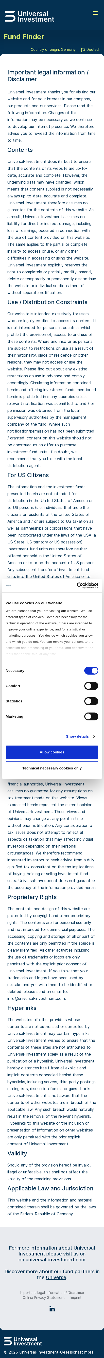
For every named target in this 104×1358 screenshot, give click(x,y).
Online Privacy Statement (44, 1297)
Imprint (76, 1297)
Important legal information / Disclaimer (52, 1292)
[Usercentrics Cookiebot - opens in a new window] (76, 585)
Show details (77, 736)
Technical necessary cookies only (52, 768)
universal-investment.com (56, 1260)
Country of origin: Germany (53, 49)
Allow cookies (52, 752)
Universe (56, 1277)
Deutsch (90, 49)
